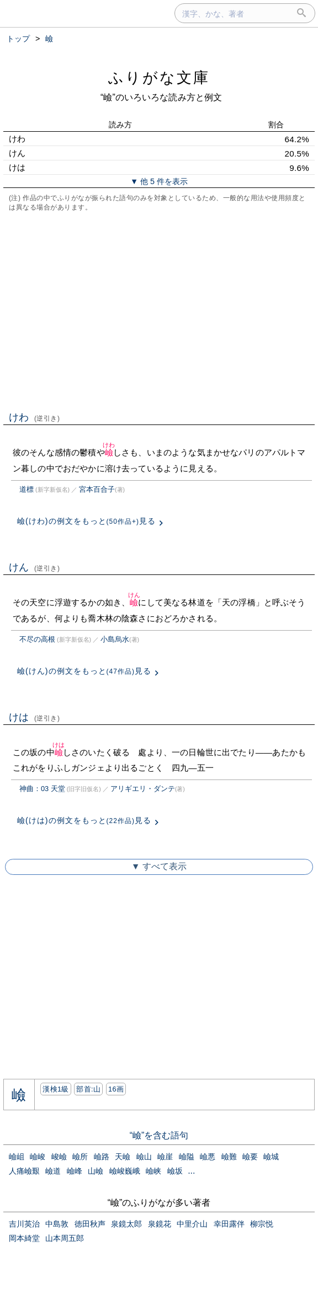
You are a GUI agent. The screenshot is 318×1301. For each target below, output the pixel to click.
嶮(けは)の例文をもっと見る (84, 820)
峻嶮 (59, 1156)
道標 (26, 489)
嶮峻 (37, 1156)
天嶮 (122, 1156)
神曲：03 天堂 (42, 788)
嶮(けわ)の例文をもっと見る (86, 521)
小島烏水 (114, 639)
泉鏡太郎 (126, 1223)
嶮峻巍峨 (124, 1170)
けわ (34, 417)
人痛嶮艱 (24, 1170)
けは (34, 717)
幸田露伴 (229, 1223)
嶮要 (250, 1156)
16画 (116, 1089)
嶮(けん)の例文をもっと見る (84, 670)
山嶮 (95, 1170)
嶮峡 (153, 1170)
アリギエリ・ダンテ (142, 788)
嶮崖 (165, 1156)
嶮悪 (207, 1156)
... (191, 1170)
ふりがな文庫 (159, 77)
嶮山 (144, 1156)
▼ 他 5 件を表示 (159, 181)
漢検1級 (55, 1089)
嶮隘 (186, 1156)
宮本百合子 (97, 489)
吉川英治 (24, 1223)
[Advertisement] (159, 310)
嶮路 (101, 1156)
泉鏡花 (159, 1223)
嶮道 (53, 1170)
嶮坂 (175, 1170)
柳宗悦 (261, 1223)
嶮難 (229, 1156)
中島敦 (56, 1223)
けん (34, 567)
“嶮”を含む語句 (159, 1135)
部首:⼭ (88, 1089)
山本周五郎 (64, 1238)
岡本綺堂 (24, 1238)
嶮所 (80, 1156)
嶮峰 (74, 1170)
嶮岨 (16, 1156)
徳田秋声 (90, 1223)
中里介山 (192, 1223)
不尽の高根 (37, 639)
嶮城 (271, 1156)
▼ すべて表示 (159, 866)
